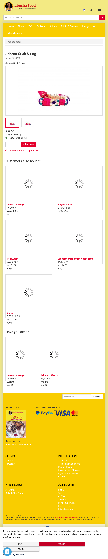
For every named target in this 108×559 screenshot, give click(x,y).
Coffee (41, 26)
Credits (61, 476)
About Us (62, 460)
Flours (21, 26)
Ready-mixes (88, 26)
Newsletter (10, 463)
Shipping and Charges (69, 470)
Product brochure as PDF (18, 444)
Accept (54, 549)
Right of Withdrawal (68, 473)
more (90, 549)
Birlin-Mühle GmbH (14, 493)
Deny (18, 549)
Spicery (53, 26)
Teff (30, 26)
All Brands (10, 490)
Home (11, 26)
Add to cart (29, 144)
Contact (9, 460)
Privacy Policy (65, 467)
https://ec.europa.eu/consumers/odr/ (66, 517)
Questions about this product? (21, 150)
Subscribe (97, 397)
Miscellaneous (15, 33)
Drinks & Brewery (69, 26)
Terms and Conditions (69, 463)
